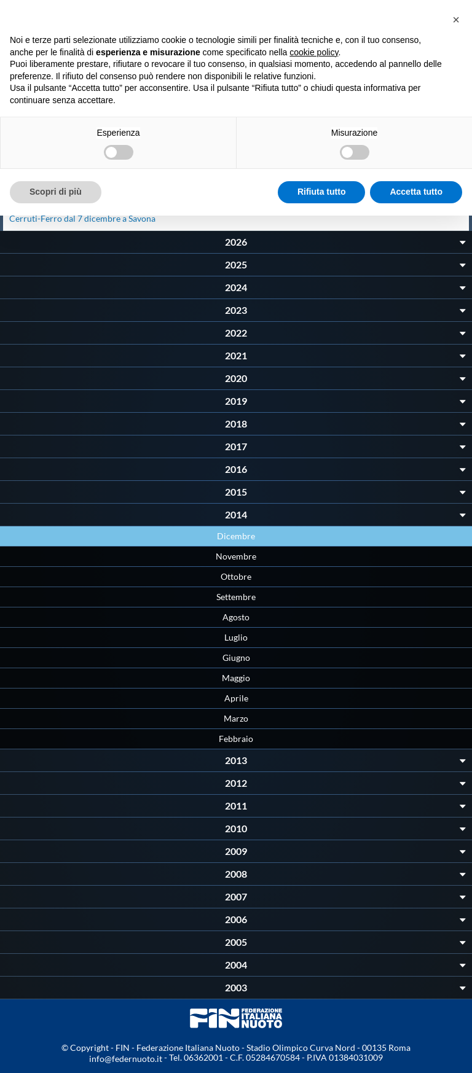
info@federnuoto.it (125, 1058)
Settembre (236, 596)
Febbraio (236, 738)
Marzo (236, 718)
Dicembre (236, 536)
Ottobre (236, 576)
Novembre (236, 556)
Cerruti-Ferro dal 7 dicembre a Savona (82, 218)
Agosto (236, 617)
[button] (456, 19)
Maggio (236, 678)
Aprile (236, 698)
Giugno (236, 657)
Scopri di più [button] (56, 192)
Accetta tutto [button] (416, 192)
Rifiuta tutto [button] (321, 192)
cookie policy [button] (313, 52)
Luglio (236, 637)
